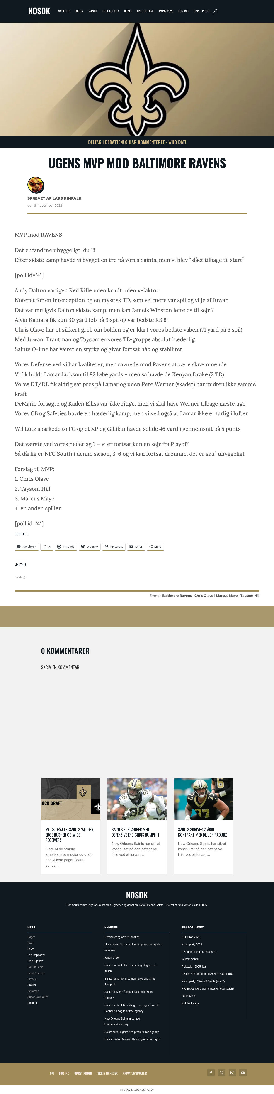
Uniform (32, 1003)
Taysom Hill (249, 596)
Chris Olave (29, 329)
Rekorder (33, 991)
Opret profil (202, 11)
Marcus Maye (227, 596)
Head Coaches (36, 973)
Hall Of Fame (145, 11)
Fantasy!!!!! (188, 995)
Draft (128, 11)
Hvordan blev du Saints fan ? (199, 951)
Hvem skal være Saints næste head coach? (208, 988)
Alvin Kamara (31, 319)
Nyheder (64, 11)
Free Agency (110, 11)
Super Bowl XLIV (37, 997)
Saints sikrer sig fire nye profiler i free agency (131, 1032)
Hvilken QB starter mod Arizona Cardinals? (207, 973)
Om (52, 1073)
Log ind (183, 11)
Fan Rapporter (36, 955)
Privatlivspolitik (135, 1073)
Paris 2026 (166, 11)
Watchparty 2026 (192, 944)
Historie (32, 979)
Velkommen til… (191, 959)
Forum (79, 11)
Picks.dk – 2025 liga (194, 966)
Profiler (31, 985)
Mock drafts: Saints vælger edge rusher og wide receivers (69, 835)
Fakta (30, 949)
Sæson (93, 11)
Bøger (31, 937)
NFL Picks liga (190, 1003)
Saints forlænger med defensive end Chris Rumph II (135, 832)
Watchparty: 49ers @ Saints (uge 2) (203, 981)
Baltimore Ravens (177, 596)
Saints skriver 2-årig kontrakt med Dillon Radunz (202, 832)
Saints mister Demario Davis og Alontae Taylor (132, 1039)
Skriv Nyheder (107, 1073)
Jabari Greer (112, 957)
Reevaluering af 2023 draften (122, 937)
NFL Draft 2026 (191, 937)
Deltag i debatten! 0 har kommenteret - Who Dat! (137, 142)
